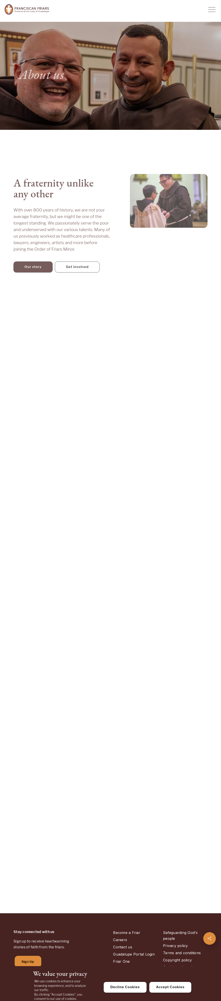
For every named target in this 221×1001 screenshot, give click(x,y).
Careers (120, 940)
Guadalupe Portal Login (133, 954)
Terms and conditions (182, 953)
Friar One (121, 961)
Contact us (122, 947)
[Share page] (209, 938)
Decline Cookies (125, 987)
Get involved (77, 270)
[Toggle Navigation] (211, 9)
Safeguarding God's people (180, 935)
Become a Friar (126, 932)
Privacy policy (175, 945)
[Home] (26, 9)
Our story (33, 270)
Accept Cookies (170, 987)
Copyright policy (177, 960)
